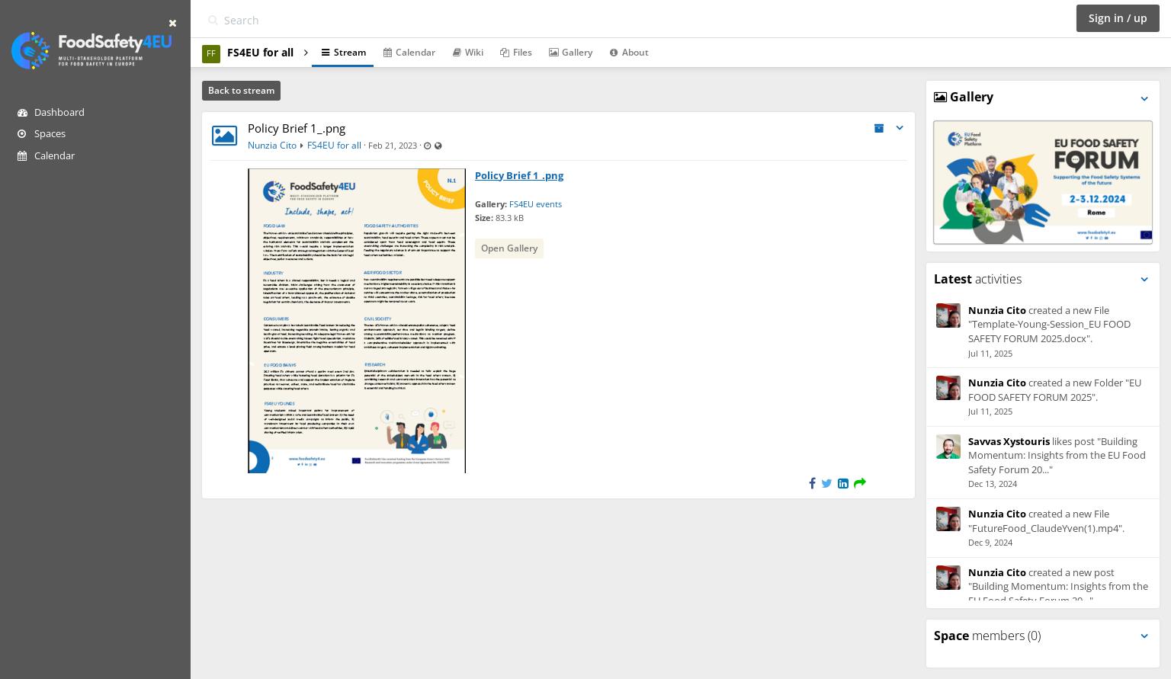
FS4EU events (535, 204)
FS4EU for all (334, 145)
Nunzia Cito (272, 145)
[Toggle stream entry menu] (899, 128)
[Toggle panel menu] (1144, 98)
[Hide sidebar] (172, 22)
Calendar (46, 155)
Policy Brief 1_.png (296, 128)
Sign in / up (1118, 18)
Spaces (42, 133)
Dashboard (51, 112)
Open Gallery (509, 248)
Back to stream (241, 90)
